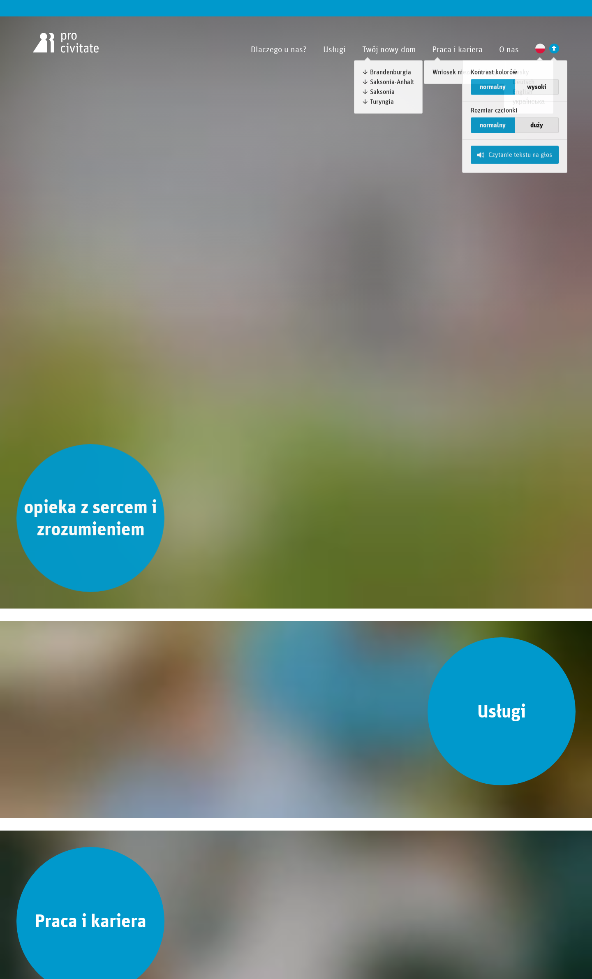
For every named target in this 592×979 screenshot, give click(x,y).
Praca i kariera (457, 50)
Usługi (334, 50)
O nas (509, 50)
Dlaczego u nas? (279, 50)
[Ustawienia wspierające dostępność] (554, 48)
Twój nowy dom (389, 50)
